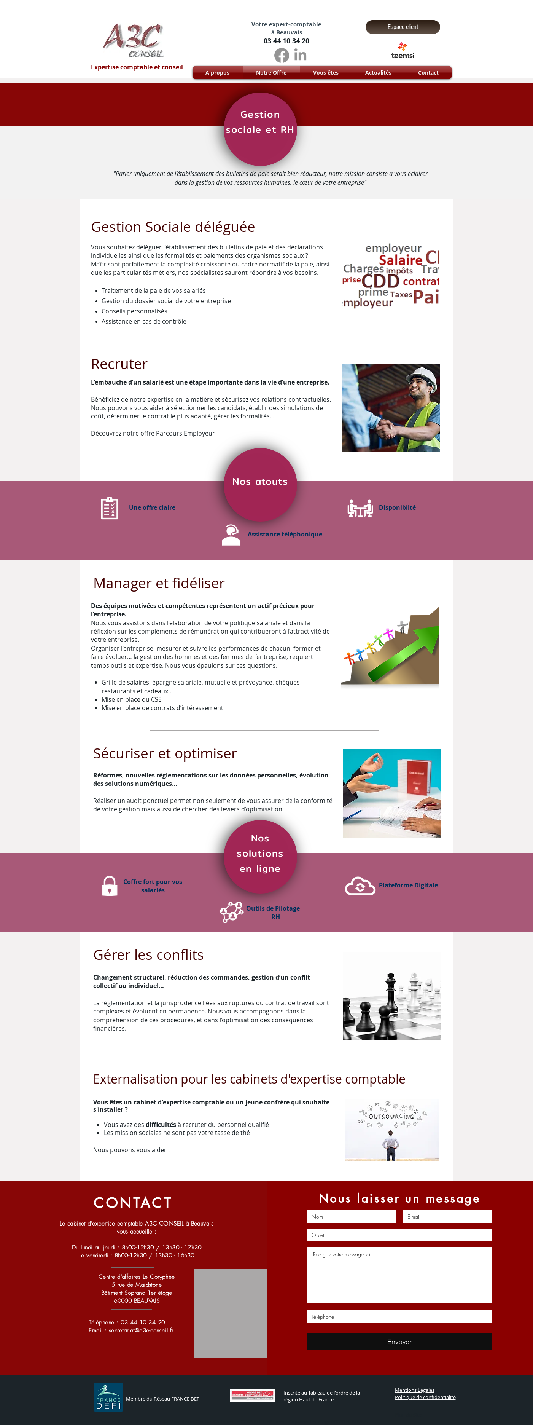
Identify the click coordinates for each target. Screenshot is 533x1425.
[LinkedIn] (300, 55)
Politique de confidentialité (425, 1397)
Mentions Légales (414, 1390)
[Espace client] (403, 27)
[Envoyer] (399, 1341)
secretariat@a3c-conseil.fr (141, 1330)
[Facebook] (281, 55)
